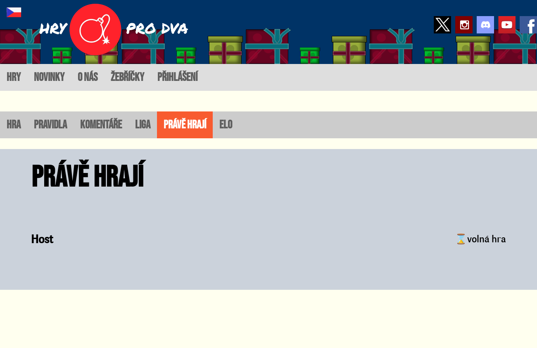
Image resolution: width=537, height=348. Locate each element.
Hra (14, 125)
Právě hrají (185, 125)
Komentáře (101, 125)
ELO (225, 125)
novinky (49, 77)
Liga (142, 125)
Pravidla (50, 125)
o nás (87, 77)
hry (14, 77)
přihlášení (177, 77)
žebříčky (127, 77)
